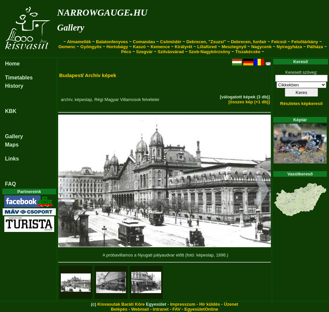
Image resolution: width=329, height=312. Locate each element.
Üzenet (231, 304)
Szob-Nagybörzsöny (209, 51)
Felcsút (278, 41)
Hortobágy (117, 46)
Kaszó (139, 46)
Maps (12, 145)
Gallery (70, 28)
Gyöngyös (91, 46)
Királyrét (183, 46)
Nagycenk (261, 46)
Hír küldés (209, 304)
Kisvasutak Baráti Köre (121, 304)
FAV (176, 309)
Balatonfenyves (112, 41)
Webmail (140, 309)
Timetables (19, 77)
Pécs (126, 51)
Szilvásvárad (171, 51)
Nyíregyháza (289, 46)
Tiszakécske (248, 51)
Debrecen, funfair (249, 41)
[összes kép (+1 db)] (249, 101)
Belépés (119, 309)
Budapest (70, 75)
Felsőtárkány (304, 41)
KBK (11, 111)
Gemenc (66, 46)
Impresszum (182, 304)
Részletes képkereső (301, 103)
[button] (65, 191)
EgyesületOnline (201, 309)
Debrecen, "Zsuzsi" (206, 41)
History (14, 86)
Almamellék (79, 41)
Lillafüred (207, 46)
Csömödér (170, 41)
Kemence (160, 46)
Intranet (161, 309)
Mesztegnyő (234, 46)
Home (12, 63)
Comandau (144, 41)
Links (12, 158)
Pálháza (315, 46)
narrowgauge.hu (102, 11)
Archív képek (100, 75)
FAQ (10, 184)
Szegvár (144, 51)
